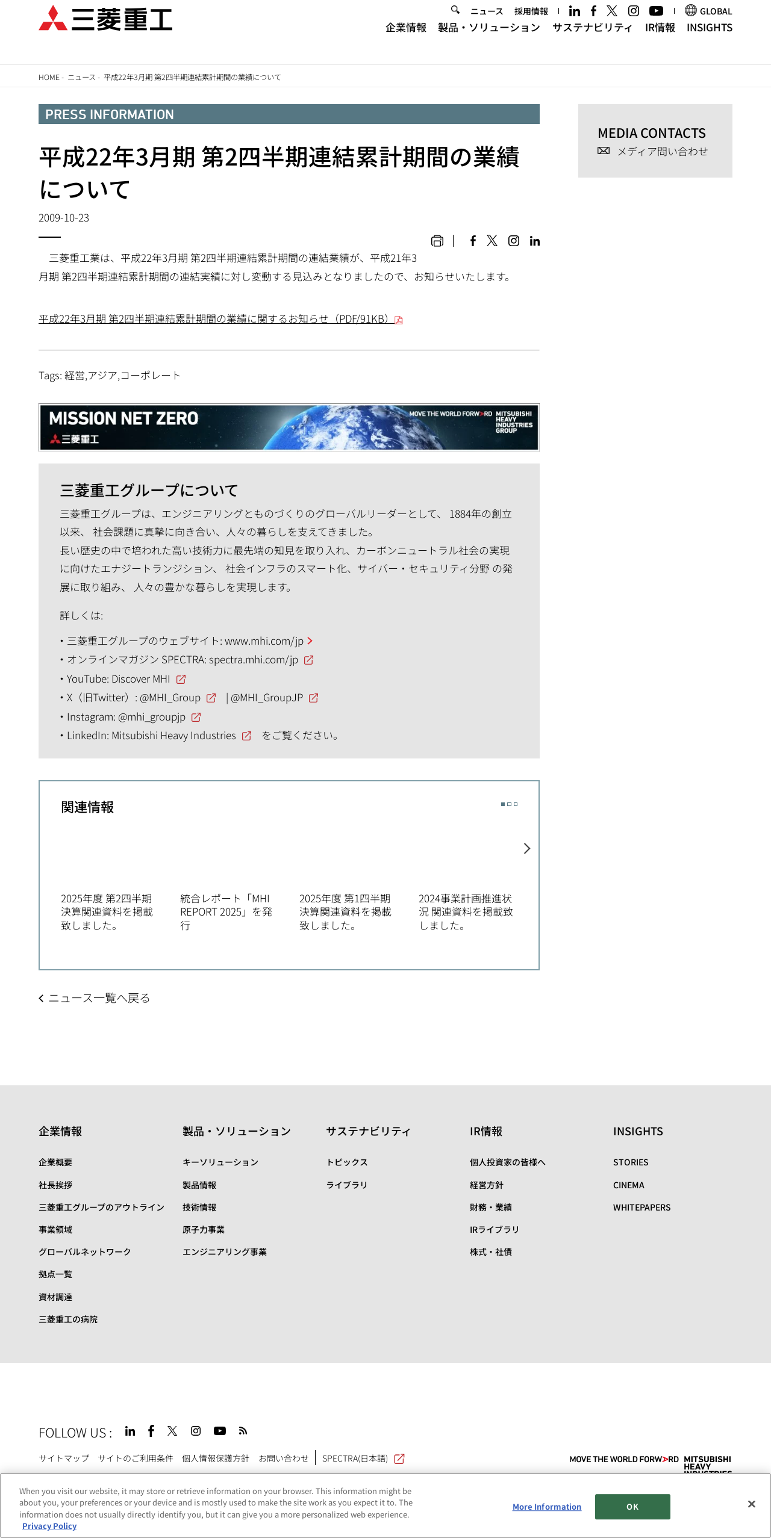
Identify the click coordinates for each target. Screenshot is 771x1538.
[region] (385, 1505)
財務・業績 (491, 1207)
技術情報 (199, 1207)
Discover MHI (140, 678)
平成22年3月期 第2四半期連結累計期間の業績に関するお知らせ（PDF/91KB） (221, 318)
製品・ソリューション (489, 41)
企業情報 (406, 41)
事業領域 (55, 1229)
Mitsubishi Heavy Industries (173, 734)
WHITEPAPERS (642, 1207)
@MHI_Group (170, 696)
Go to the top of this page (719, 1429)
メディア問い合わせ (662, 151)
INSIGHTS (709, 41)
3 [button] (515, 804)
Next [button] (528, 870)
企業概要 (55, 1162)
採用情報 (531, 25)
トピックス (347, 1162)
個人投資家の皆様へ (508, 1162)
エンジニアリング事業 (225, 1251)
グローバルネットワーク (85, 1251)
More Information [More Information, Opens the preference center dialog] (547, 1506)
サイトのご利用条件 (135, 1458)
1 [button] (503, 804)
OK (632, 1506)
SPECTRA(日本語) (363, 1458)
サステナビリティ (593, 41)
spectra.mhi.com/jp (253, 658)
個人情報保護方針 (215, 1458)
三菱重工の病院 (68, 1319)
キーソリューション (220, 1162)
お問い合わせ (283, 1458)
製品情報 (199, 1185)
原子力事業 (204, 1229)
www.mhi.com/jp (264, 640)
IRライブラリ (495, 1229)
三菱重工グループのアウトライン (101, 1207)
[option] (120, 878)
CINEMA (629, 1185)
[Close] (751, 1503)
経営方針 (487, 1185)
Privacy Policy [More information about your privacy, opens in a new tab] (49, 1525)
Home (49, 77)
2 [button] (509, 804)
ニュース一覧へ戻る (99, 997)
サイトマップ (64, 1458)
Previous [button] (50, 870)
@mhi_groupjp (152, 716)
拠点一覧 (55, 1274)
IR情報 (660, 41)
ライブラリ (347, 1185)
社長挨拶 (55, 1185)
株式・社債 (491, 1251)
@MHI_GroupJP (267, 696)
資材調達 (55, 1297)
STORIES (631, 1162)
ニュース (487, 25)
